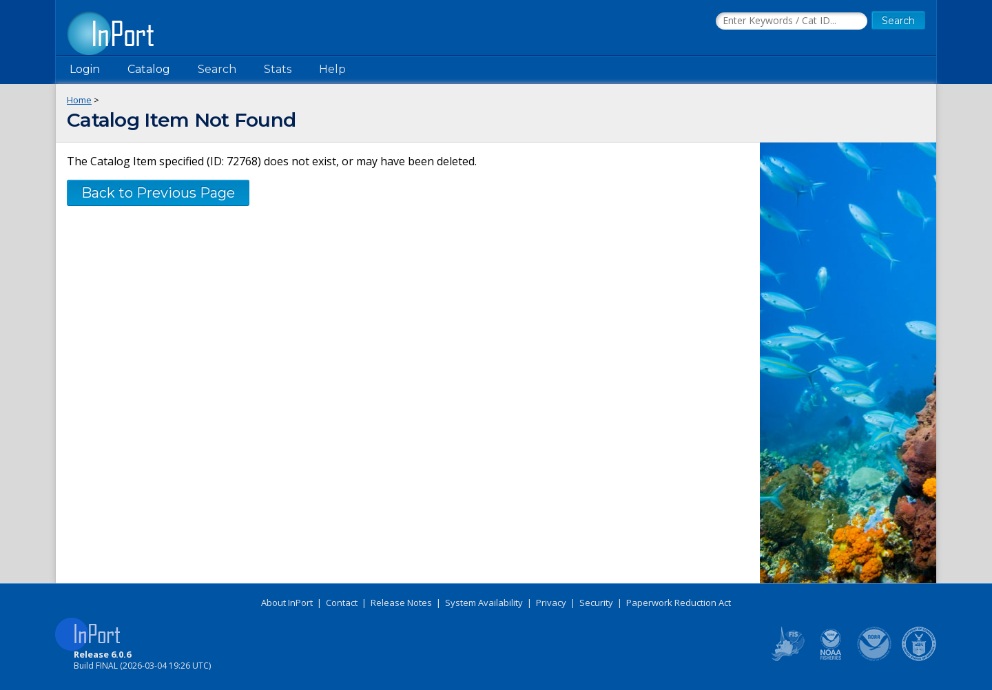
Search (217, 69)
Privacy (551, 602)
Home (79, 100)
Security (596, 602)
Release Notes (401, 602)
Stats (277, 69)
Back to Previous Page (158, 193)
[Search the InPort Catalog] (791, 21)
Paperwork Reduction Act (678, 602)
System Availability (484, 602)
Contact (342, 602)
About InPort (287, 602)
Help (332, 69)
